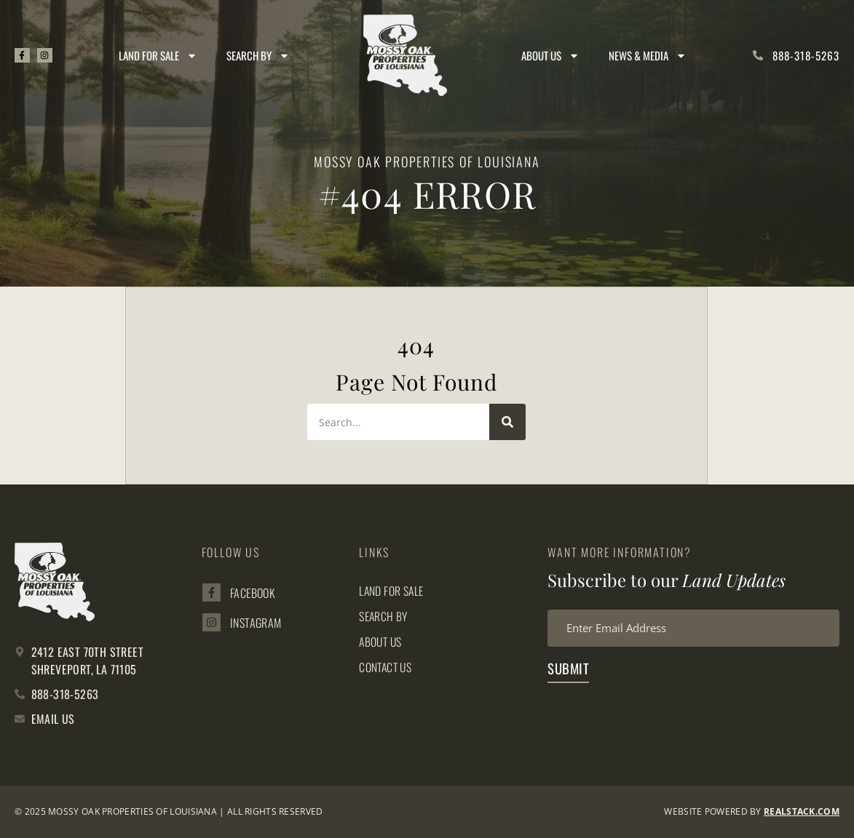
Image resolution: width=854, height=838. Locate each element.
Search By (258, 55)
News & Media (648, 55)
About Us (550, 55)
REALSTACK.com (801, 811)
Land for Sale (158, 55)
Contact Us (386, 667)
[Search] (507, 422)
